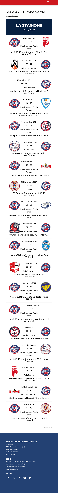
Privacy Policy (10, 454)
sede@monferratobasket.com (15, 466)
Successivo (47, 428)
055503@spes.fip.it (12, 469)
